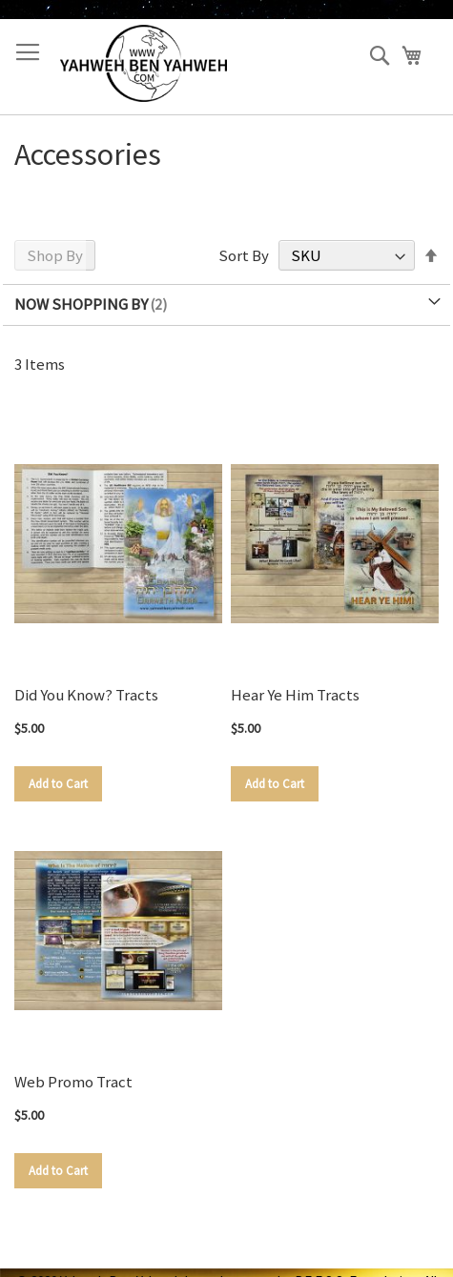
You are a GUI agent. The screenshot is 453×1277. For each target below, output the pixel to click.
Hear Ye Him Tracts (295, 694)
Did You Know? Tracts (86, 694)
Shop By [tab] (55, 255)
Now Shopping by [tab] (81, 304)
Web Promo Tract (73, 1081)
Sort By (243, 255)
